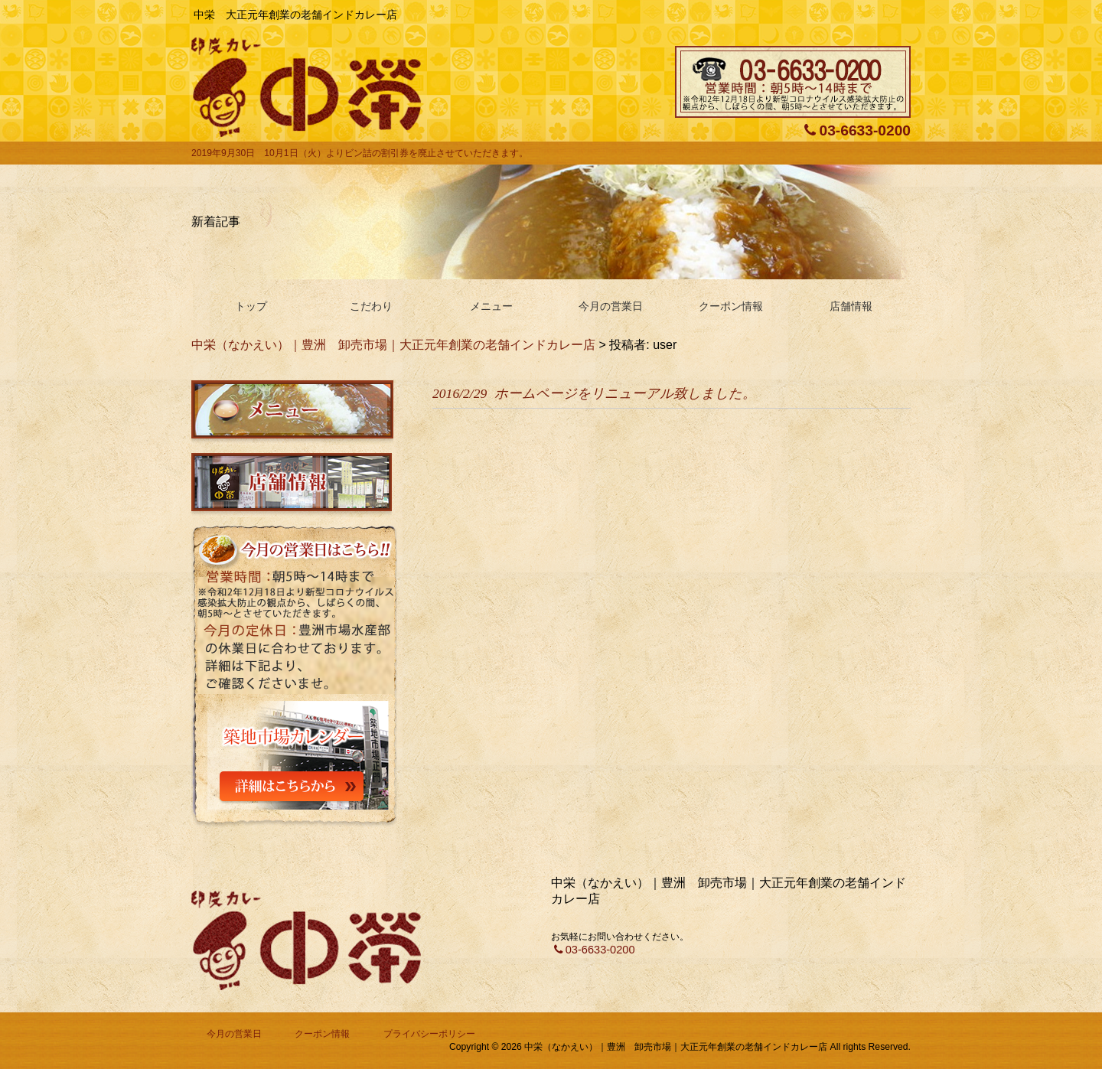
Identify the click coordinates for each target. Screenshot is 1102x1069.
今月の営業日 (234, 1033)
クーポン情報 (322, 1033)
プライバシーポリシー (429, 1033)
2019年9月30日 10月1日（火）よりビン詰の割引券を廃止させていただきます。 (359, 153)
